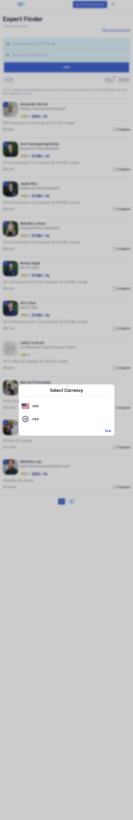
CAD (35, 419)
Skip (108, 431)
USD (35, 406)
